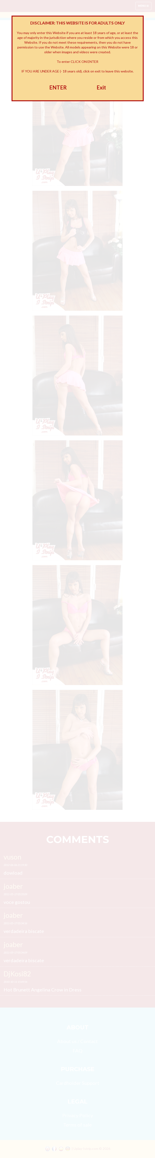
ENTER (58, 87)
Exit (101, 87)
